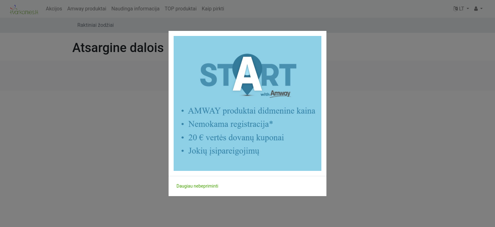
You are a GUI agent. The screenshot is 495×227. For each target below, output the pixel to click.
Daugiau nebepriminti (197, 186)
